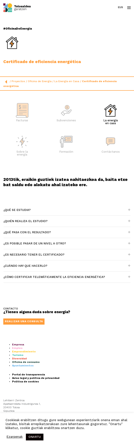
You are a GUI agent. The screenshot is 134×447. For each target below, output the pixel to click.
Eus (120, 7)
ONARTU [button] (35, 437)
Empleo (17, 381)
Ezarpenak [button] (15, 437)
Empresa (18, 377)
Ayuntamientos (23, 399)
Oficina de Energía (40, 81)
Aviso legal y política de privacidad (35, 411)
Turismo (17, 388)
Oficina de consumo (26, 395)
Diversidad (19, 391)
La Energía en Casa (66, 81)
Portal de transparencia (28, 407)
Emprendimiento (24, 384)
